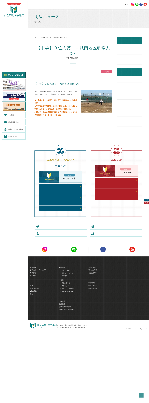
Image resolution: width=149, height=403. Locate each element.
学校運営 (33, 343)
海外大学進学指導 (65, 377)
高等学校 (62, 338)
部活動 (53, 37)
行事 (31, 356)
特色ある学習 (66, 341)
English (126, 4)
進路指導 (62, 375)
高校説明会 (92, 338)
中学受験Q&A (92, 359)
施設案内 (33, 346)
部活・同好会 (34, 359)
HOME (36, 37)
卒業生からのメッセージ (67, 380)
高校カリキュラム (67, 343)
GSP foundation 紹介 (68, 362)
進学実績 (62, 372)
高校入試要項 (92, 341)
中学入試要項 (92, 356)
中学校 (61, 350)
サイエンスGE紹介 (68, 359)
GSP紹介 (64, 346)
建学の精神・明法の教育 (38, 341)
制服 (31, 364)
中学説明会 (92, 353)
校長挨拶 (33, 338)
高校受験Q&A (92, 343)
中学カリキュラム (67, 356)
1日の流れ (33, 362)
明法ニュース (45, 37)
